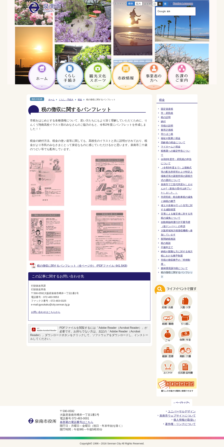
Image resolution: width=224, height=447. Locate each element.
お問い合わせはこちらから (45, 312)
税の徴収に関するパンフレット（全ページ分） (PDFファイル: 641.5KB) (82, 265)
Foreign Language (183, 3)
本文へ (107, 3)
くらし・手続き (66, 99)
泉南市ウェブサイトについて (177, 415)
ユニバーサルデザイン (182, 411)
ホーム (51, 99)
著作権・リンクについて (180, 424)
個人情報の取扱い (184, 419)
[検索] (172, 11)
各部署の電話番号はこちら (76, 422)
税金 (80, 99)
